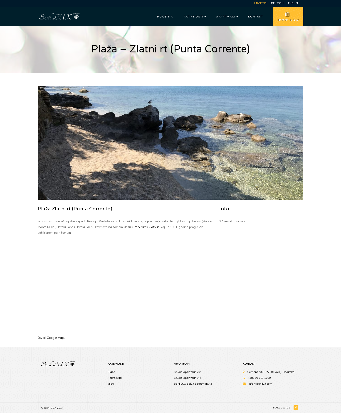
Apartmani (225, 16)
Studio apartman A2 (187, 372)
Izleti (111, 383)
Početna (165, 16)
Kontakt (255, 16)
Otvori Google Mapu (51, 337)
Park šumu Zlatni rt (146, 227)
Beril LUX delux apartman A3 (193, 383)
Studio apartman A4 (187, 377)
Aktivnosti (193, 16)
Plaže (111, 372)
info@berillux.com (260, 383)
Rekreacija (115, 377)
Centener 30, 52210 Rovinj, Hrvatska (270, 372)
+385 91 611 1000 (259, 377)
